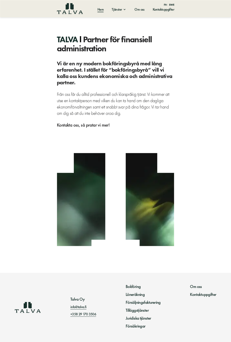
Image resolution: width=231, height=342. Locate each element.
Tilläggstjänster (137, 310)
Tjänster (117, 9)
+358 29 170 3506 (83, 314)
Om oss (139, 9)
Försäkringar (136, 326)
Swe (171, 5)
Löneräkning (135, 294)
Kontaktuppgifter (163, 9)
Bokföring (133, 286)
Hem (100, 9)
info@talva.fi (78, 306)
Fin (165, 5)
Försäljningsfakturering (143, 302)
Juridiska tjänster (138, 318)
